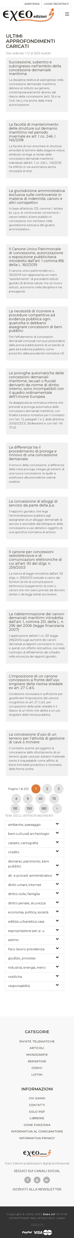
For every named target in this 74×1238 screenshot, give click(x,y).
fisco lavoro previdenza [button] (26, 949)
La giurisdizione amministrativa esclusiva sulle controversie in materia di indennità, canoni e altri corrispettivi (37, 197)
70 (54, 798)
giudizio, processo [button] (22, 958)
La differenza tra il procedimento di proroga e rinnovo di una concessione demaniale (33, 453)
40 (40, 798)
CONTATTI (37, 1105)
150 (29, 808)
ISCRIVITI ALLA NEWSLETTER (37, 1189)
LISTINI (37, 1074)
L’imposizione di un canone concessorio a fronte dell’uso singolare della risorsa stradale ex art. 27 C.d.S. (36, 682)
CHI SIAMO (37, 1098)
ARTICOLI (37, 1048)
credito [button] (13, 852)
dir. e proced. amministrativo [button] (30, 875)
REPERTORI (37, 1061)
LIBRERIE (37, 1118)
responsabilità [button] (19, 986)
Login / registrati (56, 3)
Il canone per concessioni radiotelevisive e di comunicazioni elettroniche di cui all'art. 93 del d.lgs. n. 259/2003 (35, 560)
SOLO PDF (37, 1111)
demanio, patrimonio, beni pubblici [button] (28, 864)
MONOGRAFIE (37, 1054)
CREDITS (37, 1225)
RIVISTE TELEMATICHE (37, 1041)
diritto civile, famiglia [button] (24, 894)
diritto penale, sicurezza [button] (27, 903)
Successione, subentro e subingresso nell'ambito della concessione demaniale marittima (35, 68)
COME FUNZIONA (37, 1125)
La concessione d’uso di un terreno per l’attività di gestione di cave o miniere (37, 738)
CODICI (37, 1068)
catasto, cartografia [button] (23, 843)
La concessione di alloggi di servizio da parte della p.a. (33, 503)
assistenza (32, 3)
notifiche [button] (15, 977)
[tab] (34, 824)
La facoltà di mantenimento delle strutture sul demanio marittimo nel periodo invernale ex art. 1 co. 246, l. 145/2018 (33, 132)
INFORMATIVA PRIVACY (37, 1138)
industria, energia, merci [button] (27, 967)
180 (43, 808)
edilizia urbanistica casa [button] (26, 921)
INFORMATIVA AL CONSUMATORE (37, 1131)
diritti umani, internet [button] (24, 885)
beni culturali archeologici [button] (28, 834)
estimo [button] (13, 940)
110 (15, 808)
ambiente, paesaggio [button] (24, 825)
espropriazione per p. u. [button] (26, 931)
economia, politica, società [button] (28, 912)
